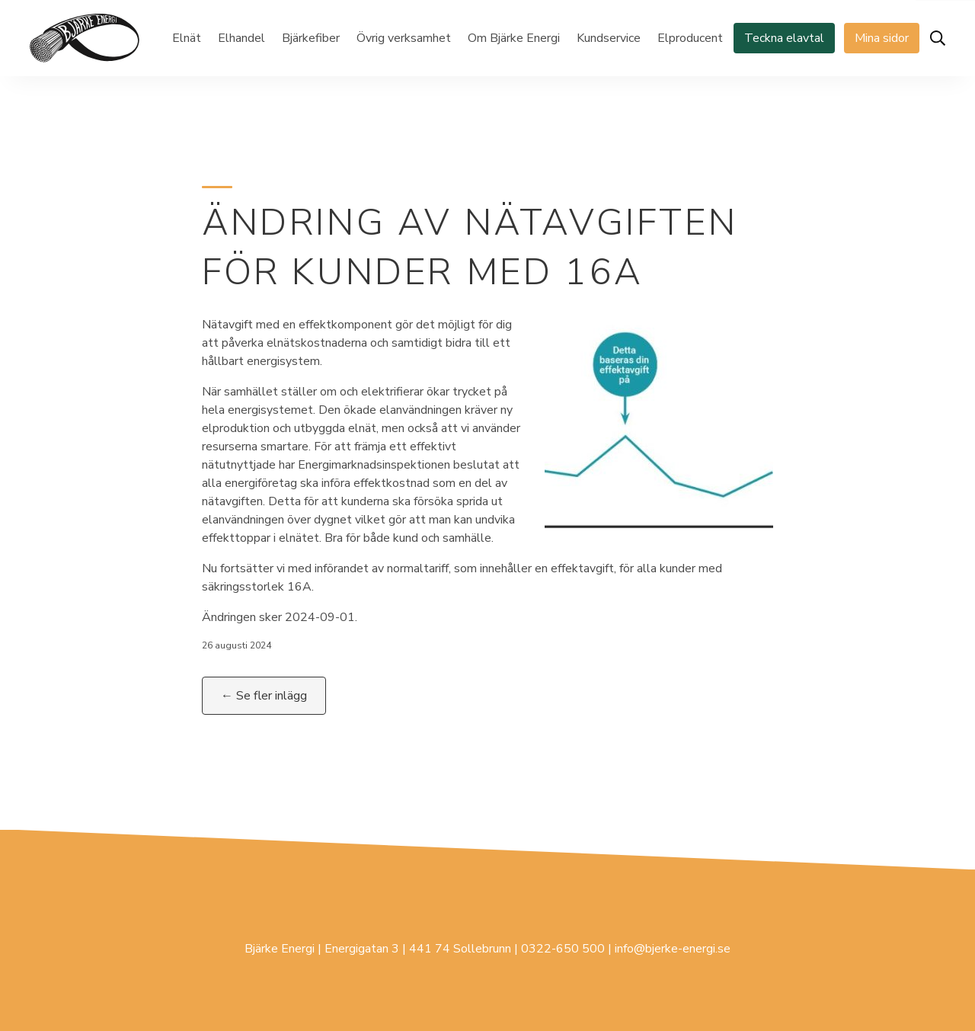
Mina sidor (882, 38)
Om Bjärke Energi (514, 38)
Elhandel (241, 38)
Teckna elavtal (784, 38)
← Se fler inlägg (264, 695)
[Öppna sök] (937, 38)
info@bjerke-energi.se (672, 948)
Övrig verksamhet (403, 38)
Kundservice (609, 38)
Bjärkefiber (311, 38)
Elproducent (690, 38)
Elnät (186, 38)
